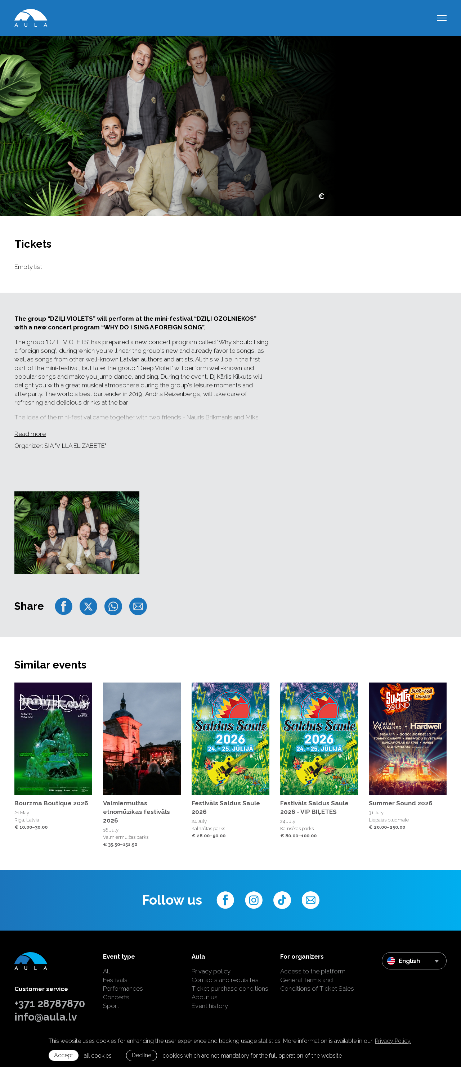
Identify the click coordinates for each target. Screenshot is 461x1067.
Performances (123, 988)
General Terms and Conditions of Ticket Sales (317, 984)
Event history (210, 1005)
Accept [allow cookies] (63, 1055)
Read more (30, 433)
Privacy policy (211, 971)
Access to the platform (312, 971)
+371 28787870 (49, 1004)
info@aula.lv (45, 1017)
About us (205, 997)
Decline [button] (141, 1055)
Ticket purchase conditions (230, 988)
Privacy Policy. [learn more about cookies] (393, 1040)
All (106, 971)
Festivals (115, 979)
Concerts (116, 997)
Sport (111, 1005)
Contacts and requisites (225, 979)
